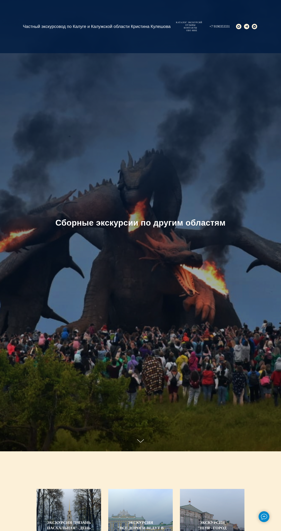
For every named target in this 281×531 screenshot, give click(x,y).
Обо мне (191, 30)
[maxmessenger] (238, 26)
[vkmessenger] (254, 26)
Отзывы (190, 25)
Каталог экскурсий (189, 22)
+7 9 (212, 26)
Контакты (190, 27)
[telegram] (246, 26)
